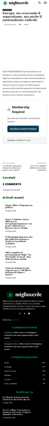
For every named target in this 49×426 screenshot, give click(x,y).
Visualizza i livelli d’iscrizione (23, 129)
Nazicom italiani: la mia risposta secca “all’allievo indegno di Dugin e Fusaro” (18, 271)
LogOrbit (15, 320)
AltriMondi (7, 10)
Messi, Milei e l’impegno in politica (18, 206)
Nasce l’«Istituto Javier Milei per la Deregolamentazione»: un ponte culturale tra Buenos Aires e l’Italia (18, 223)
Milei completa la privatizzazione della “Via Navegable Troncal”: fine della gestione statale (18, 255)
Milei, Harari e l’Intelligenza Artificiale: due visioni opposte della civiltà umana (21, 335)
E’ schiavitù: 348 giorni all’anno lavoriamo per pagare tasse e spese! (12, 168)
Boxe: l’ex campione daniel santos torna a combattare (38, 168)
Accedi (27, 140)
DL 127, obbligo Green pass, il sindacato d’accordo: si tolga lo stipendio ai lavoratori (17, 412)
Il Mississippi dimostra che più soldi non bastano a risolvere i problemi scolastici (19, 240)
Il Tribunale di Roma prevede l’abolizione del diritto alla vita (16, 398)
